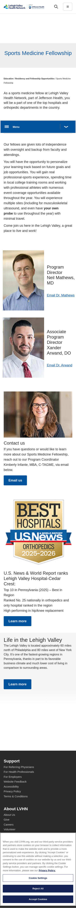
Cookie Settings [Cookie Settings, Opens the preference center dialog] (38, 899)
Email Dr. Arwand (59, 365)
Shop (8, 844)
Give (6, 819)
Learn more (17, 621)
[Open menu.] (38, 127)
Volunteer (9, 829)
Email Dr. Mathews (61, 295)
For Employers (13, 776)
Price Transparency (15, 848)
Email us (15, 480)
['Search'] (56, 7)
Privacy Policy (12, 791)
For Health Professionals (19, 771)
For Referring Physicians (19, 767)
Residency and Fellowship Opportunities (34, 78)
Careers (8, 824)
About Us (9, 814)
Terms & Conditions (16, 796)
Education (8, 78)
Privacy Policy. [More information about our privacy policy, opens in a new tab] (47, 892)
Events (8, 839)
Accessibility (11, 786)
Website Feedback (15, 781)
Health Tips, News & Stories (21, 834)
